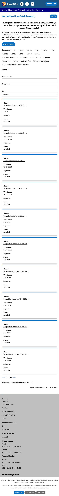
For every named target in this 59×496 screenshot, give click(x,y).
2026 (38, 54)
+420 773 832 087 (8, 411)
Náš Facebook (27, 4)
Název (5, 69)
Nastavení (41, 492)
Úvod (4, 10)
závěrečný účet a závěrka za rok (16, 64)
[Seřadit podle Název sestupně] (9, 69)
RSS (53, 16)
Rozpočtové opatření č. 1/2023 (16, 271)
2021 (53, 50)
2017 (22, 50)
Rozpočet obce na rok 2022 (15, 105)
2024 (22, 54)
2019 (37, 50)
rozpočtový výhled (42, 61)
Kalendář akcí (22, 4)
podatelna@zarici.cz (9, 422)
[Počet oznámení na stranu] (29, 382)
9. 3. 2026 (7, 360)
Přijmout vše (19, 492)
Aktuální (6, 121)
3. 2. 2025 (7, 333)
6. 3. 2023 (7, 277)
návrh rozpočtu (44, 57)
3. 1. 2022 (6, 112)
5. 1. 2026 (6, 222)
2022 (6, 54)
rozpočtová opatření (23, 61)
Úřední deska (8, 44)
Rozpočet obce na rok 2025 (15, 188)
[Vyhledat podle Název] (29, 73)
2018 (30, 50)
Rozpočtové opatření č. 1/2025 (16, 327)
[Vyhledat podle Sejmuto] (29, 87)
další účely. (41, 482)
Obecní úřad (12, 10)
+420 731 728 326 (8, 415)
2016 (14, 50)
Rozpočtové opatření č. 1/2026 (16, 354)
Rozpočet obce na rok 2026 (15, 216)
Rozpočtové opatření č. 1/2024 (16, 299)
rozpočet (7, 61)
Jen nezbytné (30, 492)
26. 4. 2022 (7, 250)
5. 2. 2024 (7, 305)
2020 (45, 50)
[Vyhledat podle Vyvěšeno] (29, 80)
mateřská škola (28, 57)
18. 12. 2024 (7, 194)
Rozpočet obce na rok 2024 (15, 161)
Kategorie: (6, 50)
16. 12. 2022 (7, 139)
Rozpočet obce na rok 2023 (15, 133)
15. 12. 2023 (7, 167)
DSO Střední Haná (11, 57)
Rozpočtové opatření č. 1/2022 (16, 244)
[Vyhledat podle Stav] (29, 94)
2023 (14, 54)
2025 (30, 54)
